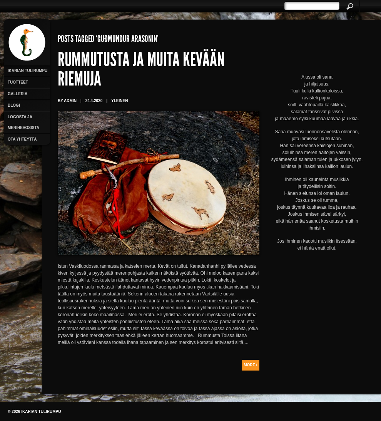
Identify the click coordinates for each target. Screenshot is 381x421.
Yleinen (119, 101)
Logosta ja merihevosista (23, 122)
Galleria (17, 94)
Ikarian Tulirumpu (27, 71)
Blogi (14, 105)
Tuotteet (18, 82)
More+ (250, 365)
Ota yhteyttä (22, 139)
